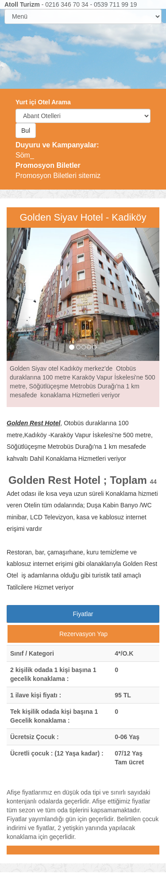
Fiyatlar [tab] (83, 613)
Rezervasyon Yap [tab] (83, 633)
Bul (25, 130)
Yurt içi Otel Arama (43, 102)
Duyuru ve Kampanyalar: (57, 145)
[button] (18, 294)
